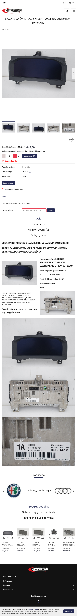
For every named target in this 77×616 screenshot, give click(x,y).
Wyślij (51, 210)
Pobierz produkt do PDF (12, 189)
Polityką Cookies (33, 609)
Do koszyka (29, 156)
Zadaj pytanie (8, 183)
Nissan (4, 196)
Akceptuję (68, 611)
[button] (71, 3)
